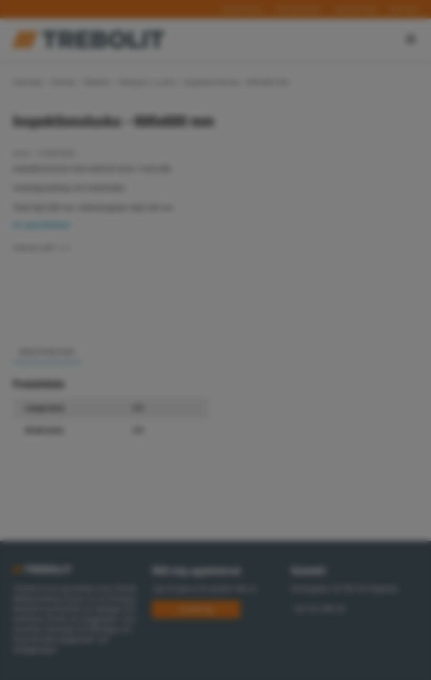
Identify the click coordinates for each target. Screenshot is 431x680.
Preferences (170, 381)
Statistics (230, 381)
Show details (90, 368)
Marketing (287, 381)
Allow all (323, 405)
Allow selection (248, 405)
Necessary (108, 381)
